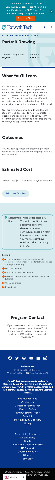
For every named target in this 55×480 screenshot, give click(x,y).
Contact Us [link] (27, 402)
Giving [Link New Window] (27, 423)
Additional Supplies (16, 203)
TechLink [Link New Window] (27, 416)
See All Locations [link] (27, 399)
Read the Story (25, 18)
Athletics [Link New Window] (27, 455)
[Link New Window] (9, 358)
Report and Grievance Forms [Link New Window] (27, 445)
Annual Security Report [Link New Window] (27, 413)
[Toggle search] (45, 27)
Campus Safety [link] (27, 409)
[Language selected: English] (14, 477)
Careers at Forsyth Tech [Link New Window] (27, 406)
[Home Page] (17, 27)
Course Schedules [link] (28, 452)
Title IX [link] (27, 441)
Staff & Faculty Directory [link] (27, 420)
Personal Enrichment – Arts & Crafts (20, 35)
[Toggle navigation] (51, 27)
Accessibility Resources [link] (27, 434)
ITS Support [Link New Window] (27, 448)
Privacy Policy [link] (27, 438)
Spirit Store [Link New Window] (27, 459)
